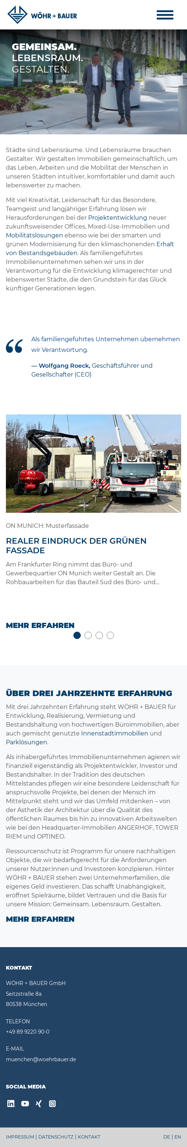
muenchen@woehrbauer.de (41, 1059)
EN (177, 1137)
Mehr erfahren (40, 625)
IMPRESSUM (20, 1137)
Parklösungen (26, 742)
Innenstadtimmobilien (114, 733)
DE (166, 1137)
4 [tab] (110, 635)
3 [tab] (99, 635)
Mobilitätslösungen (34, 235)
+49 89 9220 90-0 (27, 1032)
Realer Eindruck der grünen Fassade (76, 545)
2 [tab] (88, 635)
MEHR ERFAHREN (40, 919)
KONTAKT (89, 1137)
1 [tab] (77, 635)
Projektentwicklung (117, 217)
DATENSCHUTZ (55, 1137)
